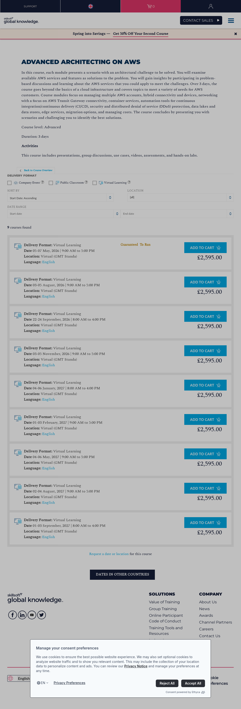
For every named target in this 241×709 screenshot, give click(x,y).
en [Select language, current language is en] (43, 683)
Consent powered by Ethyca (185, 692)
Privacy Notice (135, 666)
